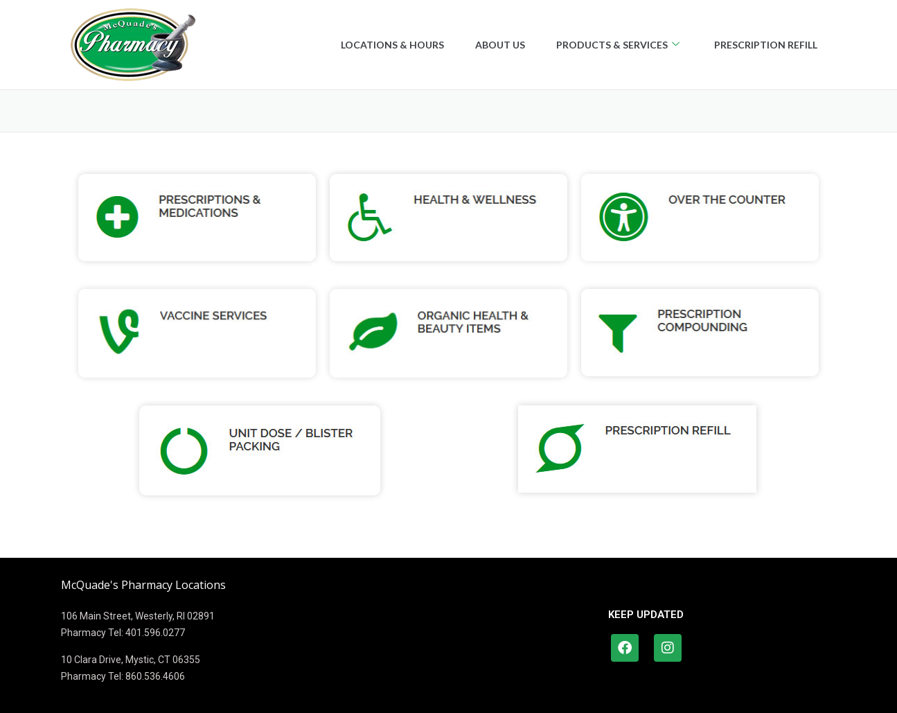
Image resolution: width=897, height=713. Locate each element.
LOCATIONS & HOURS (380, 45)
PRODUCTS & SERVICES (612, 44)
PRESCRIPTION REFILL (764, 45)
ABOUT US (491, 45)
